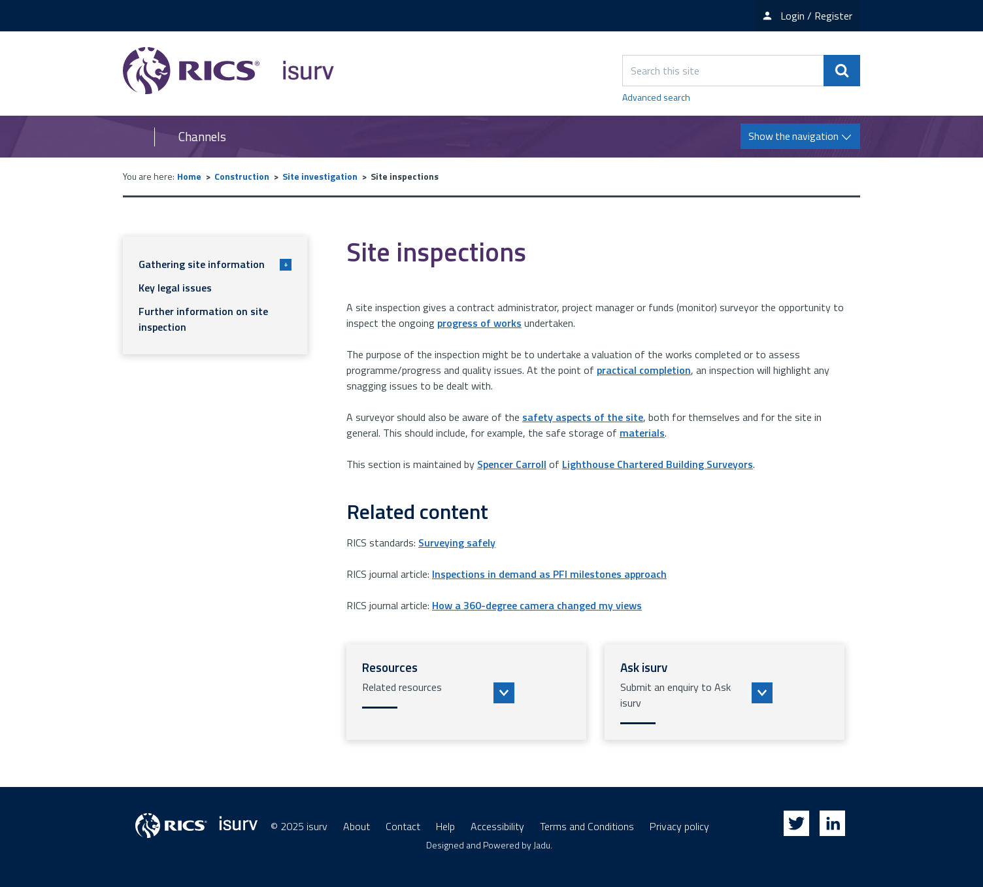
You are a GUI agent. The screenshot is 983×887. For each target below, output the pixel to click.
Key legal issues (175, 287)
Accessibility (497, 826)
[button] (466, 692)
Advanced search (656, 97)
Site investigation (320, 176)
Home (189, 176)
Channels (202, 136)
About (356, 826)
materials (642, 433)
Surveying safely (456, 542)
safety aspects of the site (582, 417)
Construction (241, 176)
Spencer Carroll (511, 464)
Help (445, 826)
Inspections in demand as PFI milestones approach (549, 574)
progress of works (479, 323)
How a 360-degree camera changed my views (537, 605)
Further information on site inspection (203, 319)
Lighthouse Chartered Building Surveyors (657, 464)
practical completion (644, 370)
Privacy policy (679, 826)
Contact (403, 826)
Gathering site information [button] (215, 264)
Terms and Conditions (587, 826)
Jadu (541, 845)
